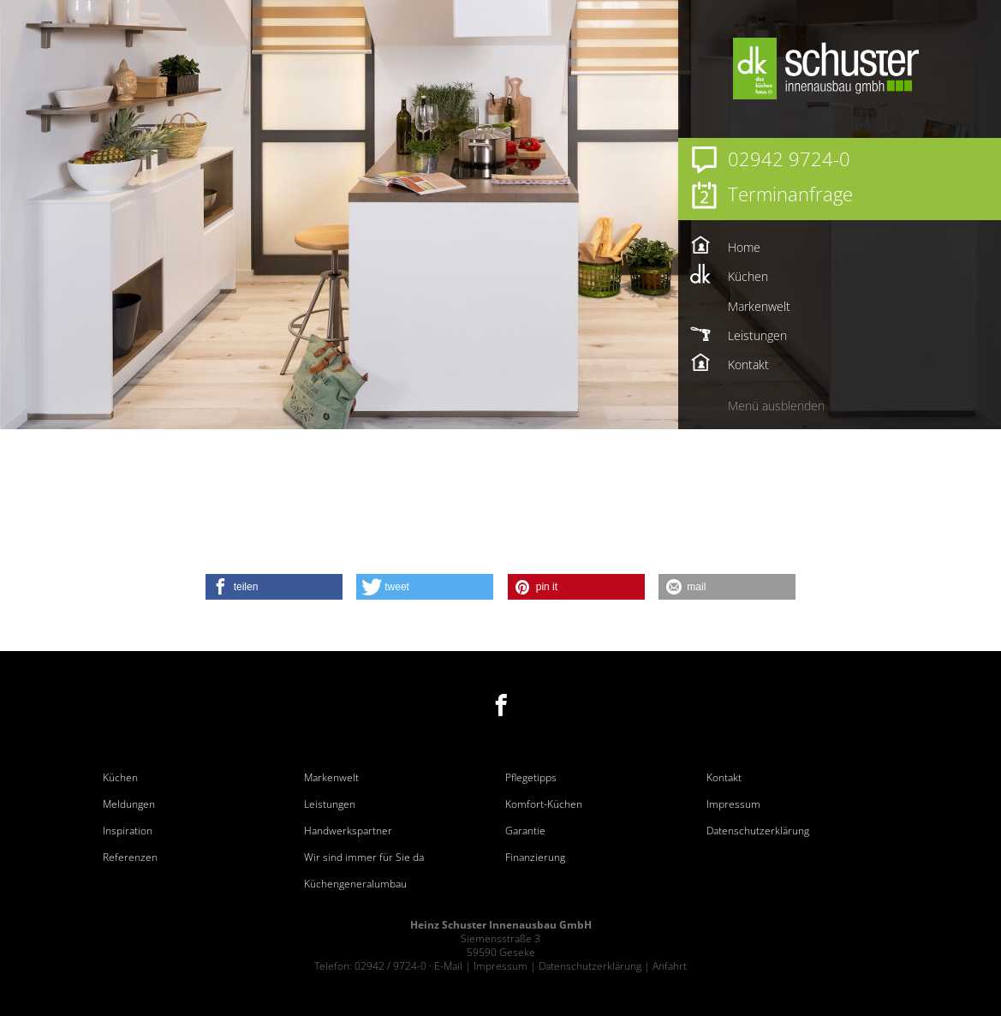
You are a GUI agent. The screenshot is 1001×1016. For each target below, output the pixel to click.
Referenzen (130, 858)
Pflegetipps (531, 778)
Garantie (525, 831)
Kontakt (724, 778)
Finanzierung (535, 858)
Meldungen (129, 804)
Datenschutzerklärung (757, 831)
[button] (274, 587)
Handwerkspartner (348, 831)
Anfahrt (669, 966)
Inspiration (127, 831)
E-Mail (448, 966)
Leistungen (329, 804)
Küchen (120, 778)
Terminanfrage (790, 193)
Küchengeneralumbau (355, 884)
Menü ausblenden (776, 405)
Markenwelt (331, 778)
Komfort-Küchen (543, 804)
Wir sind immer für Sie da (364, 858)
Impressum (733, 804)
